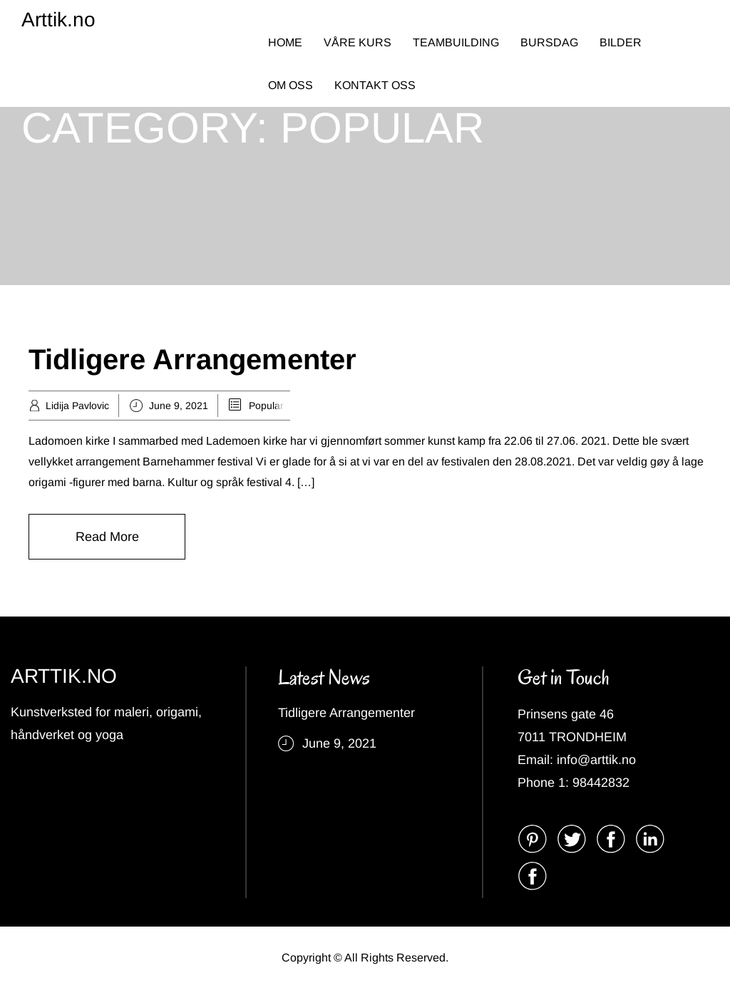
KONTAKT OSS (375, 85)
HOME (285, 42)
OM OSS (290, 85)
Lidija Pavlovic (77, 405)
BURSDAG (549, 42)
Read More (107, 537)
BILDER (621, 42)
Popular (266, 405)
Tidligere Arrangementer (192, 359)
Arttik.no (58, 20)
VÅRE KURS (357, 42)
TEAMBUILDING (456, 42)
